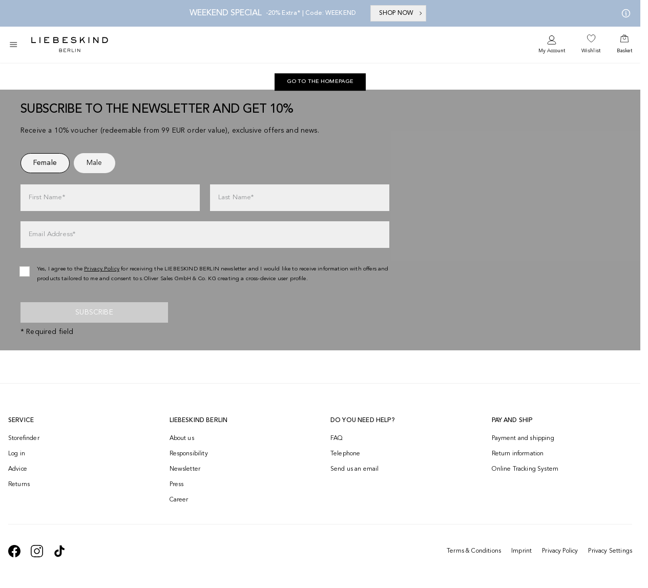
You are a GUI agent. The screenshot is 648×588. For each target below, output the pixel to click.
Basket (624, 50)
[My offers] (624, 13)
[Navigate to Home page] (70, 44)
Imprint (521, 551)
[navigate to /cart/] (624, 44)
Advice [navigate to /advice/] (17, 469)
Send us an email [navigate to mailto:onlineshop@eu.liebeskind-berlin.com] (354, 469)
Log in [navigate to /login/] (16, 454)
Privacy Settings (610, 551)
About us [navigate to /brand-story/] (182, 438)
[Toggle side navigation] (13, 44)
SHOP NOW (401, 13)
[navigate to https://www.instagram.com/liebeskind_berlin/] (37, 551)
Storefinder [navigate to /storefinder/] (23, 438)
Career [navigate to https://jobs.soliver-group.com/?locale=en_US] (179, 500)
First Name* (47, 197)
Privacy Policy (560, 551)
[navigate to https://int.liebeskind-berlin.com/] (320, 82)
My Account (551, 50)
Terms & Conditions (474, 551)
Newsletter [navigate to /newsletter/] (185, 469)
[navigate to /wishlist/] (590, 44)
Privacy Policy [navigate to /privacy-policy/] (101, 269)
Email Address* (52, 234)
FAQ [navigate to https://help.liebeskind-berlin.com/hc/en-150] (336, 438)
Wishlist (590, 50)
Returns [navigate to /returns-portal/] (19, 484)
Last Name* (236, 197)
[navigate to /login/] (551, 45)
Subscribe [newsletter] (94, 312)
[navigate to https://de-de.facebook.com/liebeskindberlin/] (14, 551)
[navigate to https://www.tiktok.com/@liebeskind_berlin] (59, 551)
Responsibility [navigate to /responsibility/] (189, 454)
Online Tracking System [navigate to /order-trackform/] (525, 469)
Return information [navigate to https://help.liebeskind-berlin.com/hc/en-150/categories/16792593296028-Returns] (518, 454)
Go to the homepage (320, 82)
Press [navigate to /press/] (177, 484)
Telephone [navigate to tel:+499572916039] (345, 454)
